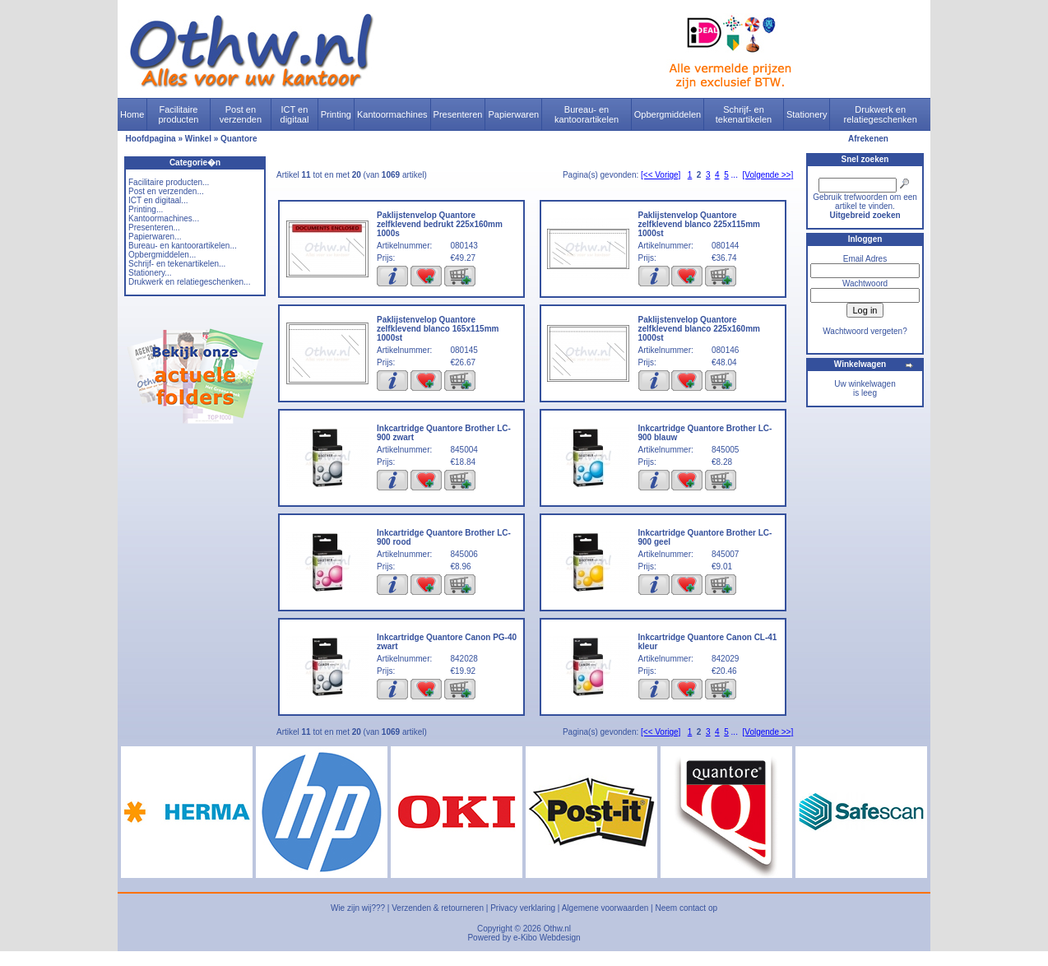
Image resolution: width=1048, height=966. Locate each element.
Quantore (238, 138)
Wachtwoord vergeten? (865, 331)
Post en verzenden (241, 114)
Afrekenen (868, 138)
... (734, 174)
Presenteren (458, 114)
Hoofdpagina (151, 138)
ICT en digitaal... (158, 200)
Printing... (145, 209)
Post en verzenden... (166, 191)
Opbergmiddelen (667, 114)
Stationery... (150, 272)
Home (132, 114)
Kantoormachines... (163, 218)
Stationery (807, 114)
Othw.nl (557, 928)
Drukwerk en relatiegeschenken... (189, 281)
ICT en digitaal (295, 114)
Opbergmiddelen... (162, 254)
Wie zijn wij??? (358, 908)
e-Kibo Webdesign (547, 937)
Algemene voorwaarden (605, 908)
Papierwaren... (154, 236)
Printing (336, 114)
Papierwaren (513, 114)
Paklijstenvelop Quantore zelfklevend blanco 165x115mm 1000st (437, 328)
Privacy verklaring (522, 908)
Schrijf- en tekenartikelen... (176, 263)
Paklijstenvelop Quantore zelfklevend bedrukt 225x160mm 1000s (440, 224)
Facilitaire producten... (168, 182)
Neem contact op (686, 908)
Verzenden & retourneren (438, 908)
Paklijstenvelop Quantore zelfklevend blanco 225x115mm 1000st (699, 224)
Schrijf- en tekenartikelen (744, 114)
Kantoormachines (392, 114)
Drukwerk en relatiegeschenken (880, 114)
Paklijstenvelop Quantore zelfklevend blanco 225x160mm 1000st (699, 328)
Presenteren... (154, 227)
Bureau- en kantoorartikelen (586, 114)
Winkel (198, 138)
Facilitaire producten (178, 114)
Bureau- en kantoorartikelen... (182, 245)
